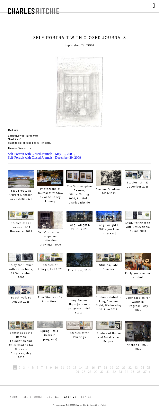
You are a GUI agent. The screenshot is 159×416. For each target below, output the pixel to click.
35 (132, 372)
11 (62, 367)
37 (145, 372)
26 (77, 372)
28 (89, 372)
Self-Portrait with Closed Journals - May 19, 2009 (40, 154)
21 (123, 367)
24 (142, 367)
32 (114, 372)
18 (105, 367)
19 (111, 367)
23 (136, 367)
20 (117, 367)
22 (130, 367)
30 (102, 372)
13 (74, 367)
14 (80, 367)
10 (56, 367)
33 (120, 372)
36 (138, 372)
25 (148, 367)
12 (68, 367)
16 (93, 367)
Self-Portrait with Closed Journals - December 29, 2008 (44, 157)
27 (83, 372)
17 (99, 367)
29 (95, 372)
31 (108, 372)
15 (87, 367)
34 (126, 372)
